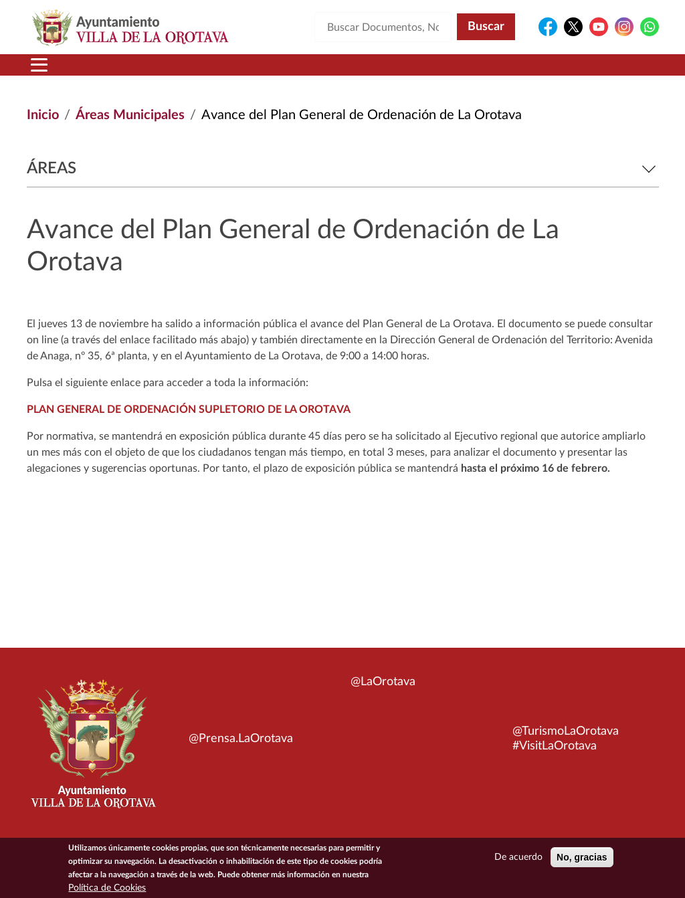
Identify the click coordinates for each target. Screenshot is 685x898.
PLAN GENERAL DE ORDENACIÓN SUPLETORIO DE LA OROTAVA (189, 409)
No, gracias (582, 860)
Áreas (343, 169)
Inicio (43, 115)
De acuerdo (518, 860)
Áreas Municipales (130, 115)
